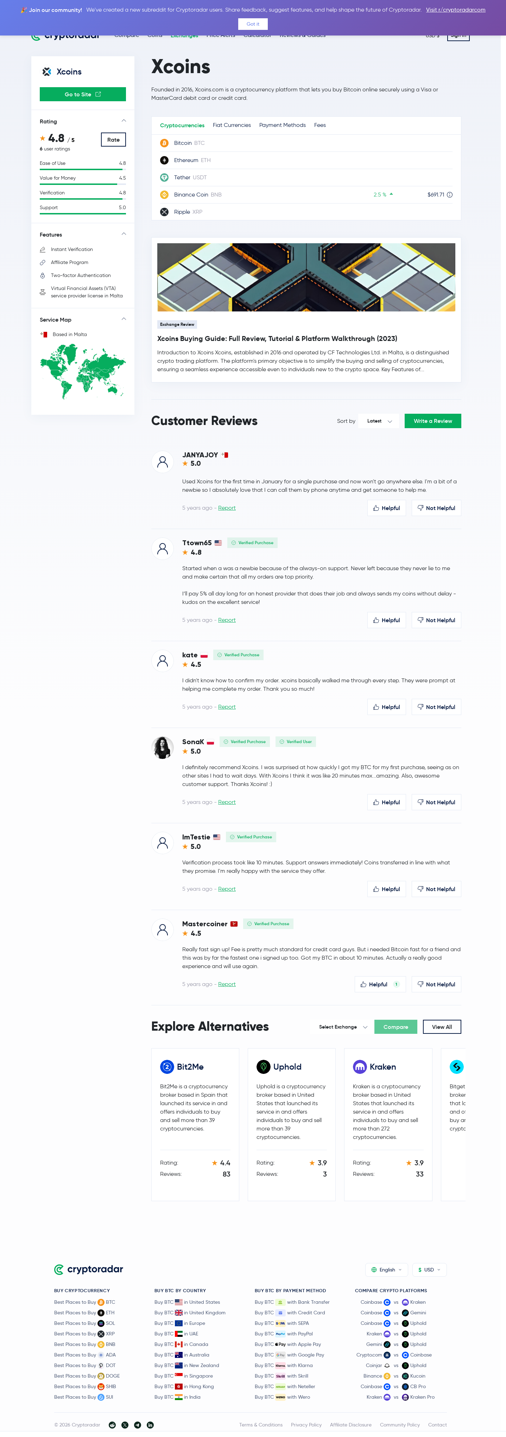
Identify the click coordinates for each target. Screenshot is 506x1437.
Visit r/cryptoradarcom (456, 9)
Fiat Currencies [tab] (232, 125)
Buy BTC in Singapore (183, 1376)
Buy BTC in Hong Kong (184, 1386)
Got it (253, 24)
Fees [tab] (320, 125)
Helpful (386, 507)
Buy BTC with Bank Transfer (292, 1302)
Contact (437, 1425)
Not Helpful (436, 507)
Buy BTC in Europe (179, 1323)
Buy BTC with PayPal (284, 1334)
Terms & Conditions (261, 1425)
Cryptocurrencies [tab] (182, 125)
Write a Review (433, 420)
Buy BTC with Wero (282, 1397)
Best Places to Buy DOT (85, 1365)
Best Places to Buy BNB (84, 1344)
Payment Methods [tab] (282, 125)
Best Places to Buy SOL (84, 1323)
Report (227, 507)
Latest (374, 421)
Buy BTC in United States (187, 1302)
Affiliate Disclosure (351, 1425)
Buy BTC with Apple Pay (288, 1344)
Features (51, 234)
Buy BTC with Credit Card (290, 1312)
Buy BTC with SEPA (282, 1323)
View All (442, 1026)
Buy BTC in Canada (181, 1344)
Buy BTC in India (177, 1397)
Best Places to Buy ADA (85, 1355)
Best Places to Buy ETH (84, 1312)
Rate (113, 139)
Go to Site (83, 94)
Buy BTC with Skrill (281, 1376)
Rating (48, 121)
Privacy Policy (306, 1425)
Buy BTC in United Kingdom (190, 1312)
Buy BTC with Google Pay (289, 1355)
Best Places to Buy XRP (84, 1334)
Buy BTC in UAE (176, 1333)
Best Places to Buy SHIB (85, 1386)
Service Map (55, 319)
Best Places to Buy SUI (83, 1397)
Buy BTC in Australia (181, 1355)
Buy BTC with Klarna (284, 1365)
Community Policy (400, 1425)
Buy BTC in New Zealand (186, 1365)
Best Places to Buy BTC (84, 1302)
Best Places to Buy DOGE (87, 1376)
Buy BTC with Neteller (285, 1386)
